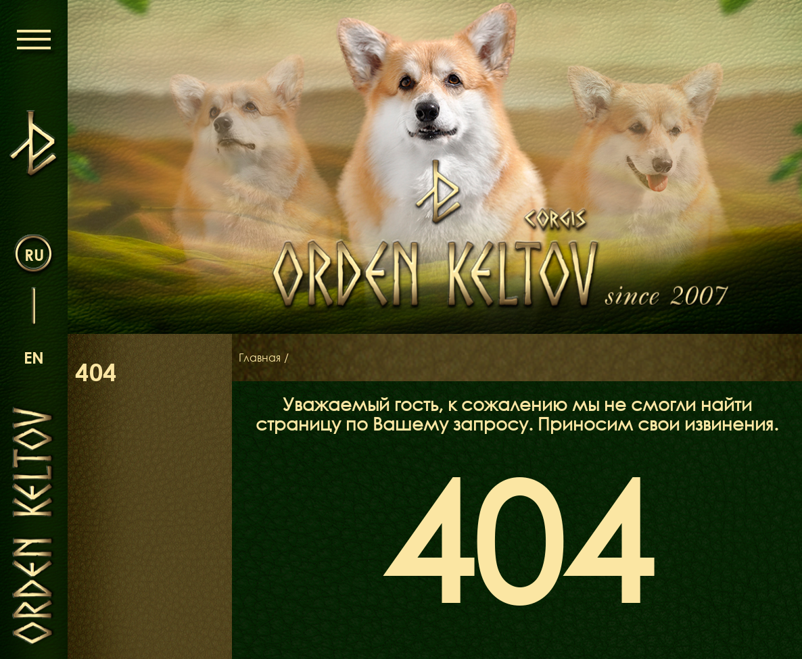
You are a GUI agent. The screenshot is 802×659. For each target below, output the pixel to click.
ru (34, 254)
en (34, 357)
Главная (260, 357)
